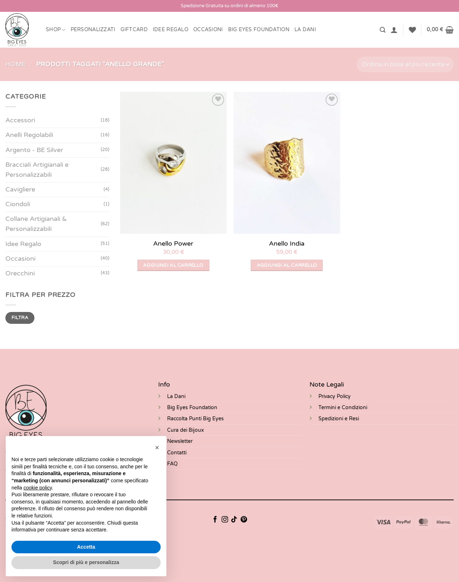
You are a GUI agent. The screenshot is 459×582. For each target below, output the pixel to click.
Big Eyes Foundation (192, 407)
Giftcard (134, 30)
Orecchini (20, 273)
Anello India (286, 243)
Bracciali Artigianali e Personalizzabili (36, 170)
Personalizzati (93, 30)
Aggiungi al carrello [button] (173, 265)
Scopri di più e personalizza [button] (86, 562)
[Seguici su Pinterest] (244, 520)
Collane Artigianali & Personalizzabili (36, 224)
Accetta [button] (86, 547)
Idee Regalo (170, 30)
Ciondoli (17, 204)
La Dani (176, 396)
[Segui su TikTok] (234, 520)
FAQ (172, 464)
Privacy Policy (334, 396)
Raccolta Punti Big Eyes (195, 419)
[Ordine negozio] (405, 64)
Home (15, 64)
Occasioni (208, 30)
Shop (56, 30)
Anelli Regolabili (29, 135)
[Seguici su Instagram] (225, 520)
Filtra (19, 318)
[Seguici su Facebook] (215, 520)
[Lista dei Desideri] (412, 30)
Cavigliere (20, 189)
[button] (382, 30)
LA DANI (305, 30)
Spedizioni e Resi (338, 419)
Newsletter (180, 441)
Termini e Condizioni (342, 407)
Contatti (176, 453)
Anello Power (173, 243)
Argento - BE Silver (34, 150)
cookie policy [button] (37, 488)
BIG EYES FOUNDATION (258, 30)
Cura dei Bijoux (185, 430)
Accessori (20, 120)
